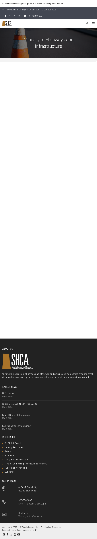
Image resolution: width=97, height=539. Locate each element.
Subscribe (9, 472)
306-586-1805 (49, 10)
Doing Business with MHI (17, 459)
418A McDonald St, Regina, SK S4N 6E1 (20, 10)
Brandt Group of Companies (16, 415)
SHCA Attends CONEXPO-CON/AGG (19, 404)
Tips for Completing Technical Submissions (26, 463)
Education (9, 455)
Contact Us (23, 513)
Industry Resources (14, 447)
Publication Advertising (16, 468)
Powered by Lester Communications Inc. (19, 530)
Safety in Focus (9, 393)
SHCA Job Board (13, 443)
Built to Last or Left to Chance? (16, 426)
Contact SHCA (35, 16)
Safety (8, 451)
